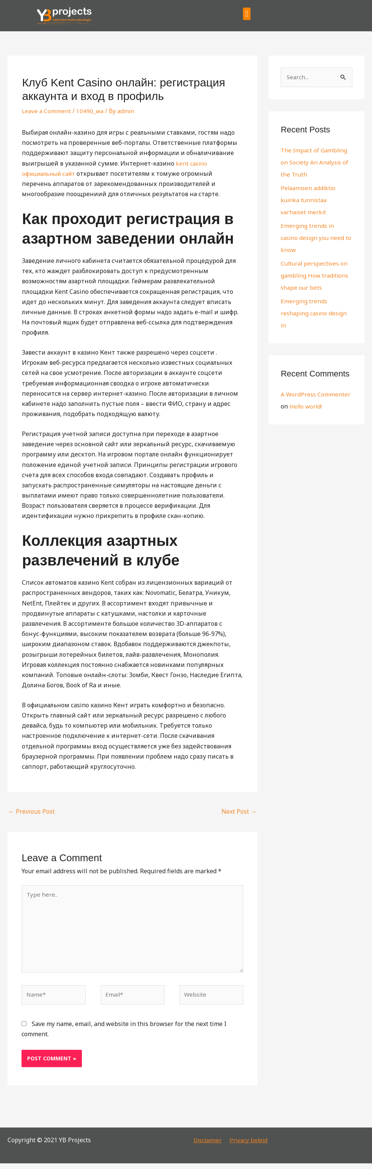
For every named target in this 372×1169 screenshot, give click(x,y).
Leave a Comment (47, 111)
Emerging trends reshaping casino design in (315, 314)
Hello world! (306, 407)
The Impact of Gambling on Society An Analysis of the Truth (316, 163)
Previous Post (31, 811)
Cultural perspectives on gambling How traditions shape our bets (316, 276)
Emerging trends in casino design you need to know (313, 238)
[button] (246, 14)
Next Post (239, 811)
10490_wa (91, 111)
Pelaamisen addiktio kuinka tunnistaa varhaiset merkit (309, 200)
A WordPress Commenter (316, 395)
